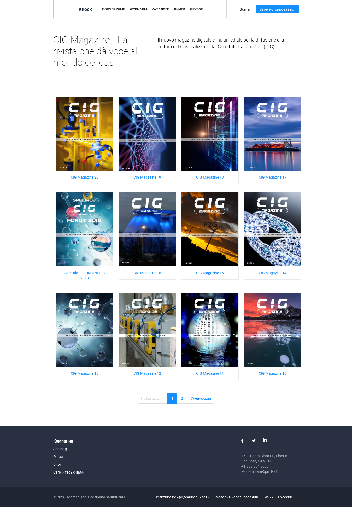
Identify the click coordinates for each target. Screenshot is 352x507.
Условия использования (237, 496)
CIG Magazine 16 (147, 272)
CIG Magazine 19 (147, 177)
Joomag (60, 448)
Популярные (113, 9)
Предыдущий (152, 398)
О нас (58, 456)
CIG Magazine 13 (84, 373)
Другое (196, 9)
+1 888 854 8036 (255, 466)
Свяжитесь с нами (69, 472)
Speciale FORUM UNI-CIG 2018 (84, 275)
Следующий (201, 398)
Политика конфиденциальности (181, 496)
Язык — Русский (281, 496)
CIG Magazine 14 (272, 272)
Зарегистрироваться (277, 9)
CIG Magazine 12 (147, 373)
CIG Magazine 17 (272, 177)
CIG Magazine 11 (210, 373)
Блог (57, 464)
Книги (179, 9)
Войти (245, 9)
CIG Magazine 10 (272, 373)
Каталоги (160, 9)
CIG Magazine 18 (210, 177)
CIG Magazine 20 (84, 177)
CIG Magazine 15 (210, 272)
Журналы (138, 9)
